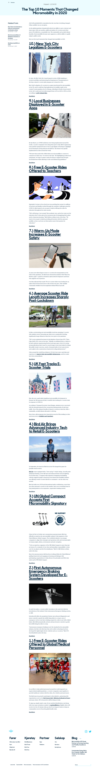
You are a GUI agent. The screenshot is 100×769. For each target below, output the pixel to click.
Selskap (60, 738)
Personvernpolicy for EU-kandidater (41, 764)
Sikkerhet (12, 747)
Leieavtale (12, 764)
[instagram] (86, 732)
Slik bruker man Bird (15, 742)
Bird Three (27, 744)
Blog (76, 738)
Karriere (57, 744)
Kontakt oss (58, 747)
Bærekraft (12, 750)
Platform (42, 744)
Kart (11, 744)
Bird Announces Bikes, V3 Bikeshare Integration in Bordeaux (14, 36)
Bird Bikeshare (28, 742)
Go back (13, 2)
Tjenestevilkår (19, 764)
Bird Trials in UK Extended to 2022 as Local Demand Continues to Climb (15, 28)
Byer (41, 742)
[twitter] (90, 732)
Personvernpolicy (27, 764)
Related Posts (13, 23)
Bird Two (27, 747)
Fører (13, 738)
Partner (44, 738)
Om (56, 742)
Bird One (27, 750)
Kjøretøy (30, 738)
